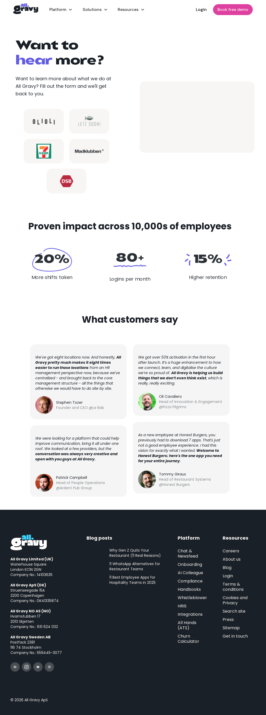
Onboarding (190, 564)
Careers (231, 551)
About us (232, 559)
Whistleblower (192, 598)
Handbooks (189, 589)
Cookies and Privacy (235, 600)
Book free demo (232, 9)
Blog (227, 568)
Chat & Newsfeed (188, 553)
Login (201, 9)
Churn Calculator (188, 638)
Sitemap (231, 628)
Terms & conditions (233, 586)
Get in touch (235, 636)
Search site (234, 611)
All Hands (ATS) (187, 625)
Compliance (190, 581)
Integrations (190, 614)
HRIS (182, 606)
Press (228, 620)
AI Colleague (190, 573)
